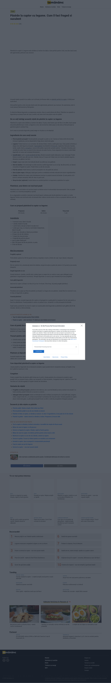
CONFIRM (41, 351)
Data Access (55, 357)
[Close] (82, 325)
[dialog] (55, 341)
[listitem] (55, 346)
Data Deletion (46, 357)
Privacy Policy (64, 357)
